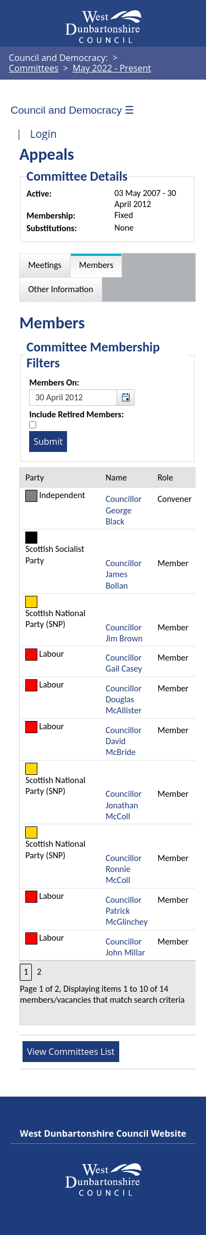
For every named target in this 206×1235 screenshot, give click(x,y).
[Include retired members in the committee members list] (32, 424)
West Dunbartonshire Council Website (103, 1133)
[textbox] (82, 397)
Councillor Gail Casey (123, 663)
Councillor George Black (123, 510)
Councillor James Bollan (123, 574)
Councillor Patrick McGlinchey (126, 911)
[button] (125, 397)
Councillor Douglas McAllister (123, 699)
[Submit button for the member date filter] (48, 441)
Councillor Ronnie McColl (123, 869)
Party (34, 477)
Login (43, 133)
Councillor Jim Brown (123, 633)
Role (165, 477)
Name (116, 477)
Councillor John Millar (125, 947)
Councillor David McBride (123, 741)
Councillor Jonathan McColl (123, 805)
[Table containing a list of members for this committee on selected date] (108, 746)
